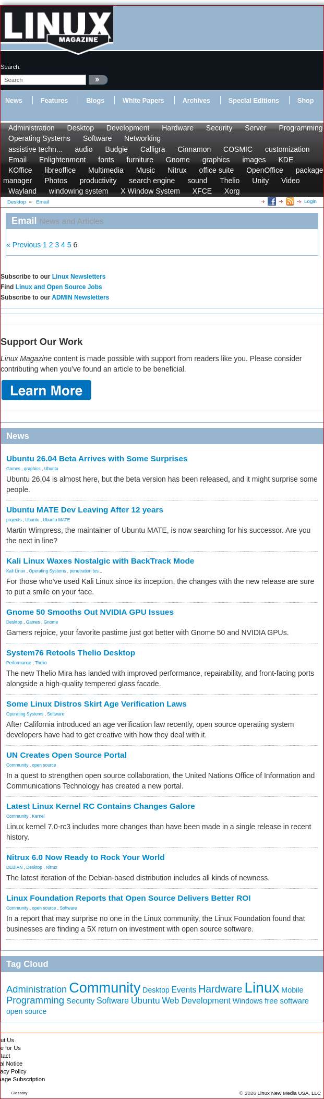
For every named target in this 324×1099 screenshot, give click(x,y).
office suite (216, 170)
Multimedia (106, 170)
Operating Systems (39, 138)
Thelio (229, 180)
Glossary (19, 1093)
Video (290, 180)
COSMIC (238, 149)
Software (97, 138)
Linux (262, 987)
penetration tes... (86, 571)
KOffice (20, 170)
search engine (152, 180)
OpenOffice (264, 170)
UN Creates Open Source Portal (66, 754)
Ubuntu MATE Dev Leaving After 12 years (84, 509)
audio (83, 149)
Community (17, 765)
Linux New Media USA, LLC (289, 1093)
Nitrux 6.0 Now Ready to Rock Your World (85, 857)
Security (219, 128)
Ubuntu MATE (56, 519)
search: (11, 67)
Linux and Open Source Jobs (59, 287)
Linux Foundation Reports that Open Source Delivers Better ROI (128, 897)
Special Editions (254, 100)
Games (13, 468)
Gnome (178, 160)
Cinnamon (194, 149)
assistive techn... (35, 149)
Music (145, 170)
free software (287, 1001)
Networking (142, 138)
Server (255, 128)
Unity (260, 180)
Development (128, 128)
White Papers (143, 100)
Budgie (116, 149)
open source (44, 765)
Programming (300, 128)
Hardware (178, 128)
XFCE (202, 191)
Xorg (232, 191)
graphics (216, 160)
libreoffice (60, 170)
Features (54, 100)
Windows (248, 1001)
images (254, 160)
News (13, 100)
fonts (106, 160)
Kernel (38, 816)
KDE (285, 160)
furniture (140, 160)
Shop (305, 100)
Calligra (152, 149)
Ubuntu (51, 468)
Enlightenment (62, 160)
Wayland (22, 191)
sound (197, 180)
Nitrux (177, 170)
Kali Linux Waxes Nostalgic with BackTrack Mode (100, 560)
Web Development (196, 1000)
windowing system (79, 191)
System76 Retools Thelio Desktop (70, 652)
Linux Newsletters (79, 276)
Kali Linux (15, 571)
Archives (196, 100)
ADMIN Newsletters (80, 297)
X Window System (150, 191)
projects (13, 519)
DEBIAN (14, 867)
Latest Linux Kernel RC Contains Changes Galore (100, 806)
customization (287, 149)
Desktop (80, 128)
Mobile (292, 990)
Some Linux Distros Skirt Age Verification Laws (96, 703)
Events (184, 989)
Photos (55, 180)
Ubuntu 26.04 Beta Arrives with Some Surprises (97, 458)
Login (310, 201)
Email (17, 160)
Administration (31, 128)
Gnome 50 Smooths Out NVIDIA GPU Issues (90, 611)
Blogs (95, 100)
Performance (18, 662)
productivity (98, 180)
